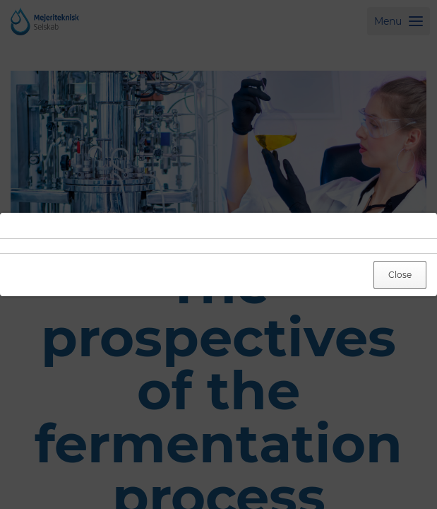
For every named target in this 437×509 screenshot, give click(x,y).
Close (400, 274)
